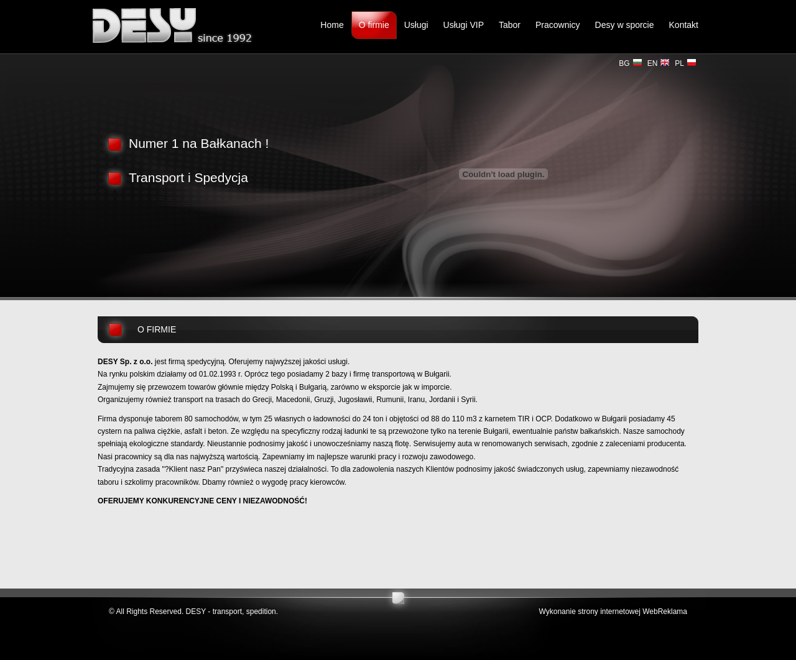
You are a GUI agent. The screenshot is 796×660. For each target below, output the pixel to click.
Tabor (510, 25)
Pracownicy (557, 25)
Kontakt (683, 25)
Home (331, 25)
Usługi (416, 25)
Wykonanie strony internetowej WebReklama (613, 611)
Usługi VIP (463, 25)
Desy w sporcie (624, 25)
